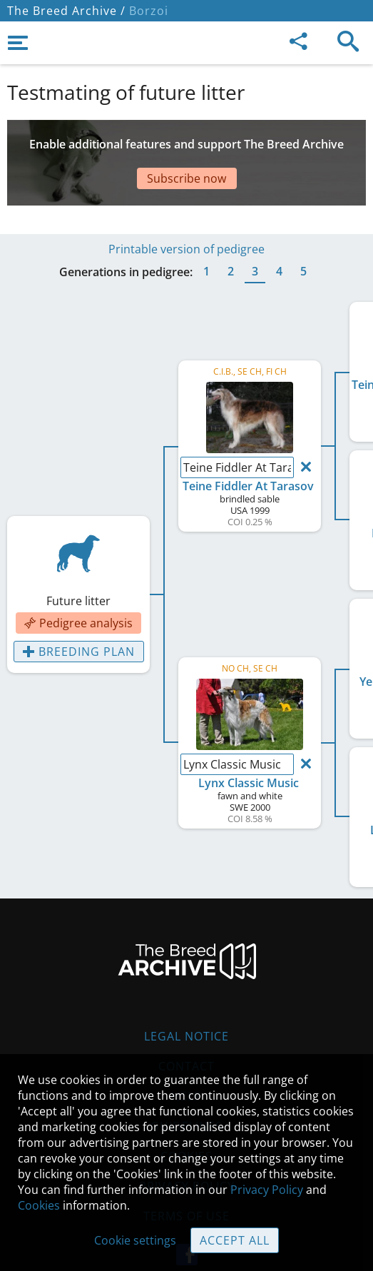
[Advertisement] (186, 148)
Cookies (39, 1205)
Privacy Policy (266, 1189)
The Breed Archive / (66, 11)
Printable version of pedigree (186, 213)
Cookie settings (135, 1240)
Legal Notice (186, 1000)
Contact (186, 1030)
